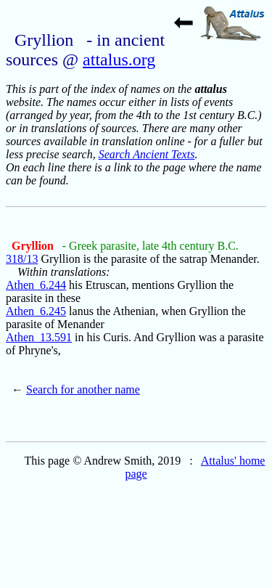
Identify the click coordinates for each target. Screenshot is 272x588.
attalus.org (119, 59)
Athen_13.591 (39, 337)
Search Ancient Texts (147, 154)
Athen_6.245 (36, 311)
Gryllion (34, 246)
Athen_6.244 (36, 285)
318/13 (22, 259)
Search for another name (83, 389)
